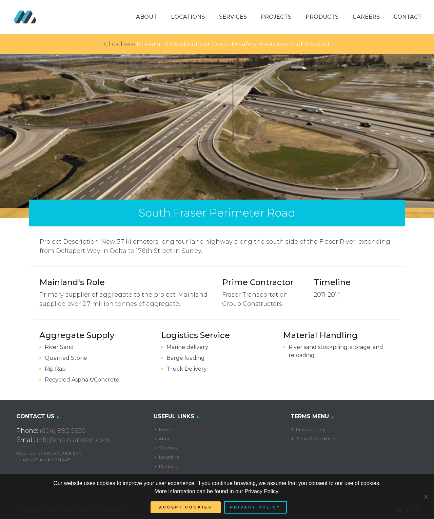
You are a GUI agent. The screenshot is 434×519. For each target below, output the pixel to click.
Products (321, 17)
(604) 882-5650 (63, 430)
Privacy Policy (310, 429)
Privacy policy (255, 507)
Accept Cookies (185, 507)
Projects (276, 17)
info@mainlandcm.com (73, 440)
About (146, 17)
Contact (408, 17)
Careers (366, 17)
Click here (119, 44)
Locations (188, 17)
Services (233, 17)
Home (165, 429)
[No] (425, 496)
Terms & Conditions (316, 438)
